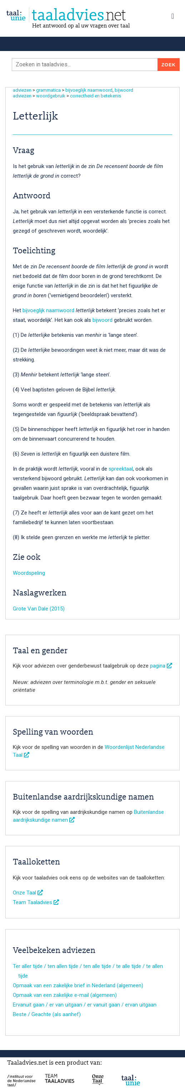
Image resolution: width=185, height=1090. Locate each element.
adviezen (22, 90)
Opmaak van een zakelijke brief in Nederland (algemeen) (78, 985)
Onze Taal (28, 892)
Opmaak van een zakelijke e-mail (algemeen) (65, 995)
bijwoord (124, 90)
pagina (161, 666)
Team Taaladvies (36, 902)
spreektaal (121, 469)
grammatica (48, 90)
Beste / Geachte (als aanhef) (47, 1014)
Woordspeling (29, 573)
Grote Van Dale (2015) (39, 608)
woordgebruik (50, 95)
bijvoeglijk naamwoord (88, 90)
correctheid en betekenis (95, 95)
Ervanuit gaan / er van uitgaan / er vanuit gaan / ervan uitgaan (84, 1005)
